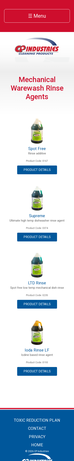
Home (37, 445)
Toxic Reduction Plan (37, 420)
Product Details (37, 170)
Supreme (37, 215)
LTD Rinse (37, 283)
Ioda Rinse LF (37, 350)
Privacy (37, 436)
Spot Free (37, 148)
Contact (37, 428)
